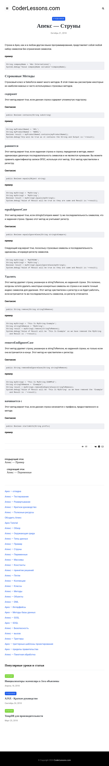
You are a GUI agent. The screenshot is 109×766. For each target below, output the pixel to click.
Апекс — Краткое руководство (20, 507)
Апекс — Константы (15, 565)
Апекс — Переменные (16, 554)
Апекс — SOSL (12, 617)
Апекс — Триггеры (14, 638)
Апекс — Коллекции (15, 581)
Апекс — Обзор (12, 528)
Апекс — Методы (13, 591)
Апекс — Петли (12, 575)
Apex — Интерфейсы (15, 607)
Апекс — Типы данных (16, 538)
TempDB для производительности (24, 716)
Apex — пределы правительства (21, 649)
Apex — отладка (13, 491)
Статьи (9, 676)
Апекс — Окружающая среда (20, 533)
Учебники (58, 19)
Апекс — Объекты (14, 596)
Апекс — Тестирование (17, 496)
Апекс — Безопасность (17, 628)
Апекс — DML (12, 602)
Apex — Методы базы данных (20, 612)
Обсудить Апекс (13, 517)
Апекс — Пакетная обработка (20, 654)
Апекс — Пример (13, 544)
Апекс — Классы (13, 586)
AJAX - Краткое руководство (21, 698)
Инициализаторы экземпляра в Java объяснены (32, 681)
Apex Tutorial (11, 523)
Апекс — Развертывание (17, 502)
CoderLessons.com (36, 8)
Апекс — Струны (13, 549)
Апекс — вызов (13, 633)
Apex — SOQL (11, 623)
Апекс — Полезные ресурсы (19, 512)
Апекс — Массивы (14, 559)
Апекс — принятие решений (19, 570)
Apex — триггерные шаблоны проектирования (29, 644)
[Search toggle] (102, 8)
